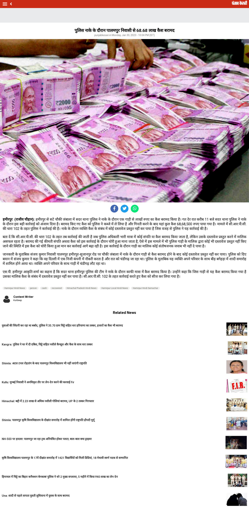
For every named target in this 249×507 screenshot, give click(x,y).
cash (44, 288)
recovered (57, 288)
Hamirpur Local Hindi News (114, 288)
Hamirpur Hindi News (14, 288)
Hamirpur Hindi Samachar (145, 288)
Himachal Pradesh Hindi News (81, 288)
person (33, 288)
